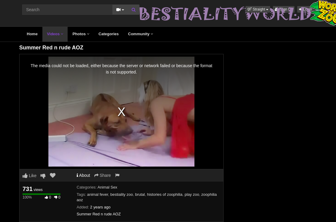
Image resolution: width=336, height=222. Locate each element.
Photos (80, 34)
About (83, 175)
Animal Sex (107, 187)
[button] (258, 9)
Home (32, 34)
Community (140, 34)
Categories (109, 34)
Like (30, 175)
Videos (55, 34)
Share (102, 175)
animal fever (97, 194)
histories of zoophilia (164, 194)
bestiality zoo (121, 194)
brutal (140, 194)
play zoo (192, 194)
